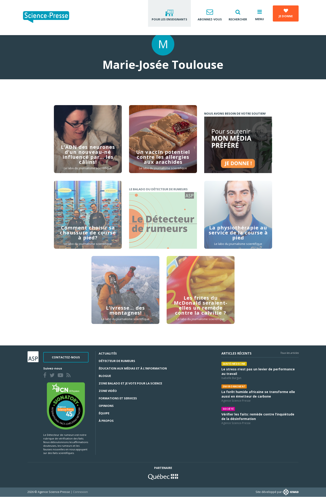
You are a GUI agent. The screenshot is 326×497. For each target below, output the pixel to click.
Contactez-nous (66, 357)
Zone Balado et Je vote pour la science (130, 383)
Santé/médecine (234, 363)
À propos (106, 421)
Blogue (105, 376)
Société (228, 408)
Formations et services (118, 398)
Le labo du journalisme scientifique (88, 168)
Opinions (106, 406)
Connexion (80, 492)
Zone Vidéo (108, 391)
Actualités (108, 353)
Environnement (234, 386)
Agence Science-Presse (236, 401)
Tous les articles (289, 353)
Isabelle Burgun (231, 378)
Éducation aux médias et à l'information (133, 368)
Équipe (104, 413)
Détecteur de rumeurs (117, 361)
